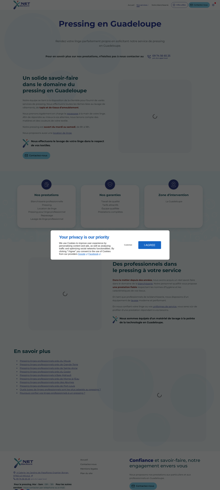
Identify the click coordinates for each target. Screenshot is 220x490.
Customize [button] (128, 245)
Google (81, 254)
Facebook (93, 254)
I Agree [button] (149, 245)
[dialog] (110, 245)
